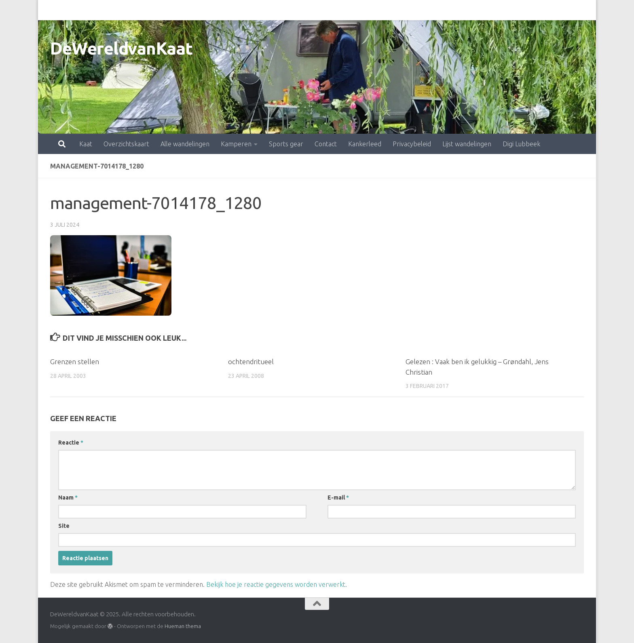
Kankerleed (329, 10)
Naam (68, 497)
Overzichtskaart (91, 10)
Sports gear (250, 10)
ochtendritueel (251, 361)
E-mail (338, 497)
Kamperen (200, 10)
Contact (290, 10)
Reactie (70, 442)
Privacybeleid (376, 10)
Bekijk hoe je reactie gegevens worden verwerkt (275, 584)
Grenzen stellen (74, 361)
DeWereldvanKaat (121, 48)
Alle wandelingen (149, 10)
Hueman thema (183, 626)
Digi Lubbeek (486, 10)
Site (64, 526)
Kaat (50, 10)
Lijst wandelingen (431, 10)
